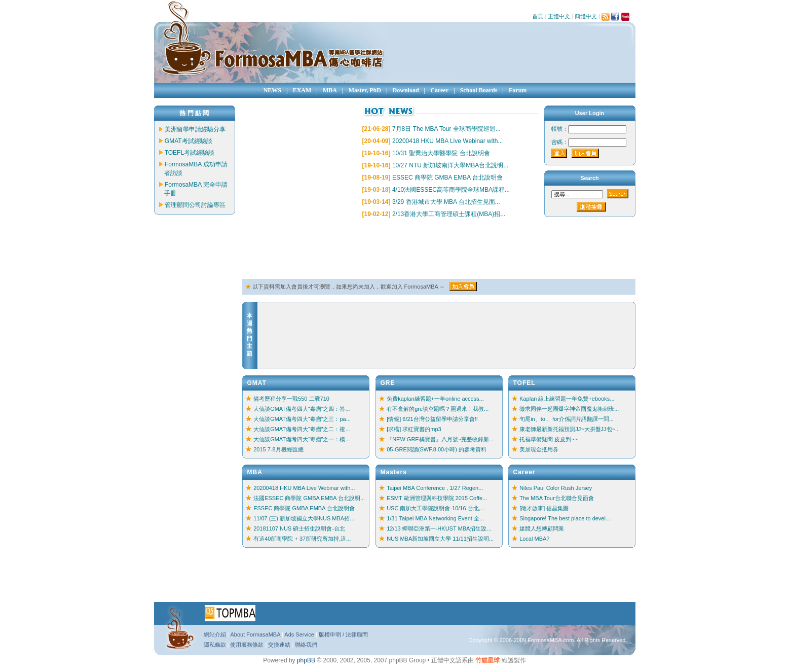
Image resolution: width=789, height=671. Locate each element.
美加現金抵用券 (538, 449)
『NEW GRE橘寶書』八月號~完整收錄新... (440, 439)
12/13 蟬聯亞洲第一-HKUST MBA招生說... (439, 528)
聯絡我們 (306, 645)
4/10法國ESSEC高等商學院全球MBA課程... (451, 189)
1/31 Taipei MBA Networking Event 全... (435, 518)
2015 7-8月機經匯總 (278, 449)
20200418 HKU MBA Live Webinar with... (447, 141)
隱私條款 (215, 645)
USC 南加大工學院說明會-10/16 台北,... (436, 508)
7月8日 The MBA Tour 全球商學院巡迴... (446, 128)
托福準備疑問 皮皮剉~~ (548, 439)
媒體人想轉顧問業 (541, 528)
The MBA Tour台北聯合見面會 (556, 498)
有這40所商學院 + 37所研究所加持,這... (302, 539)
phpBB (306, 660)
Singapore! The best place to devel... (564, 518)
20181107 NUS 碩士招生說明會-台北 (299, 528)
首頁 (537, 16)
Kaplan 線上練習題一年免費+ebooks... (566, 399)
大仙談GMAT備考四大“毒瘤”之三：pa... (302, 419)
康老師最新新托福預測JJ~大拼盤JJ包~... (569, 429)
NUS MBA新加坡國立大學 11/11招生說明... (440, 539)
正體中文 (559, 16)
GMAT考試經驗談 (188, 141)
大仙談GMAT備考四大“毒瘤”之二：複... (301, 429)
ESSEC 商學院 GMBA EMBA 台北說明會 (447, 177)
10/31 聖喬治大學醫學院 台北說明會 (441, 153)
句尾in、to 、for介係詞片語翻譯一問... (566, 419)
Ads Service (299, 634)
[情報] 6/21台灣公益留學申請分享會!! (432, 419)
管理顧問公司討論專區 (195, 204)
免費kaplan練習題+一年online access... (435, 399)
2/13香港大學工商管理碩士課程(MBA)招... (448, 214)
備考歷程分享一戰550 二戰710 (291, 399)
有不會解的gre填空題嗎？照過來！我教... (438, 409)
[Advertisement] (426, 249)
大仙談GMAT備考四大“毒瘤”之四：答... (301, 409)
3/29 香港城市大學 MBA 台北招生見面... (446, 201)
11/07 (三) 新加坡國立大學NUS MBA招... (303, 518)
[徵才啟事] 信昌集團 (544, 508)
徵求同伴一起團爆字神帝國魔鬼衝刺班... (569, 409)
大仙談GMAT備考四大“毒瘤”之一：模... (301, 439)
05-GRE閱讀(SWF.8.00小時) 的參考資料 (436, 449)
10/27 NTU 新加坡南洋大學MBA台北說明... (450, 165)
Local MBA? (534, 539)
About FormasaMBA (255, 634)
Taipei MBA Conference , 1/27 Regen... (435, 488)
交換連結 (279, 645)
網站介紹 (215, 634)
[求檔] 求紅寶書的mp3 (414, 429)
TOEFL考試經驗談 (189, 152)
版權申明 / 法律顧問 (343, 634)
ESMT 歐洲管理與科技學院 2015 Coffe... (437, 498)
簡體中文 (586, 16)
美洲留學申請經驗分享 (195, 129)
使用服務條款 (247, 645)
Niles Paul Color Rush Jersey (555, 488)
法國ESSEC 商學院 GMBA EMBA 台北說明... (309, 498)
